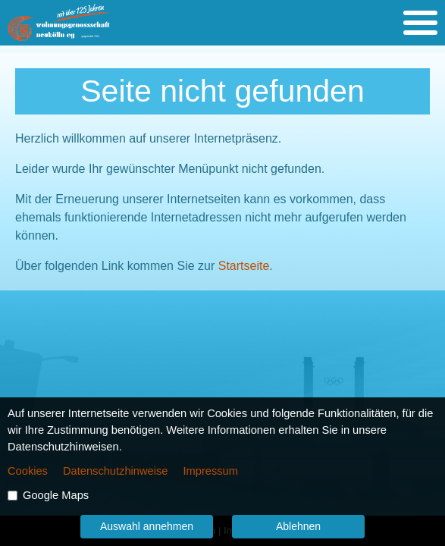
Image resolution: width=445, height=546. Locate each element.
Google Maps (56, 495)
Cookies (28, 471)
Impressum (210, 471)
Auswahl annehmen (146, 526)
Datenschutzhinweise (115, 471)
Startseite (244, 265)
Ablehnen (298, 526)
